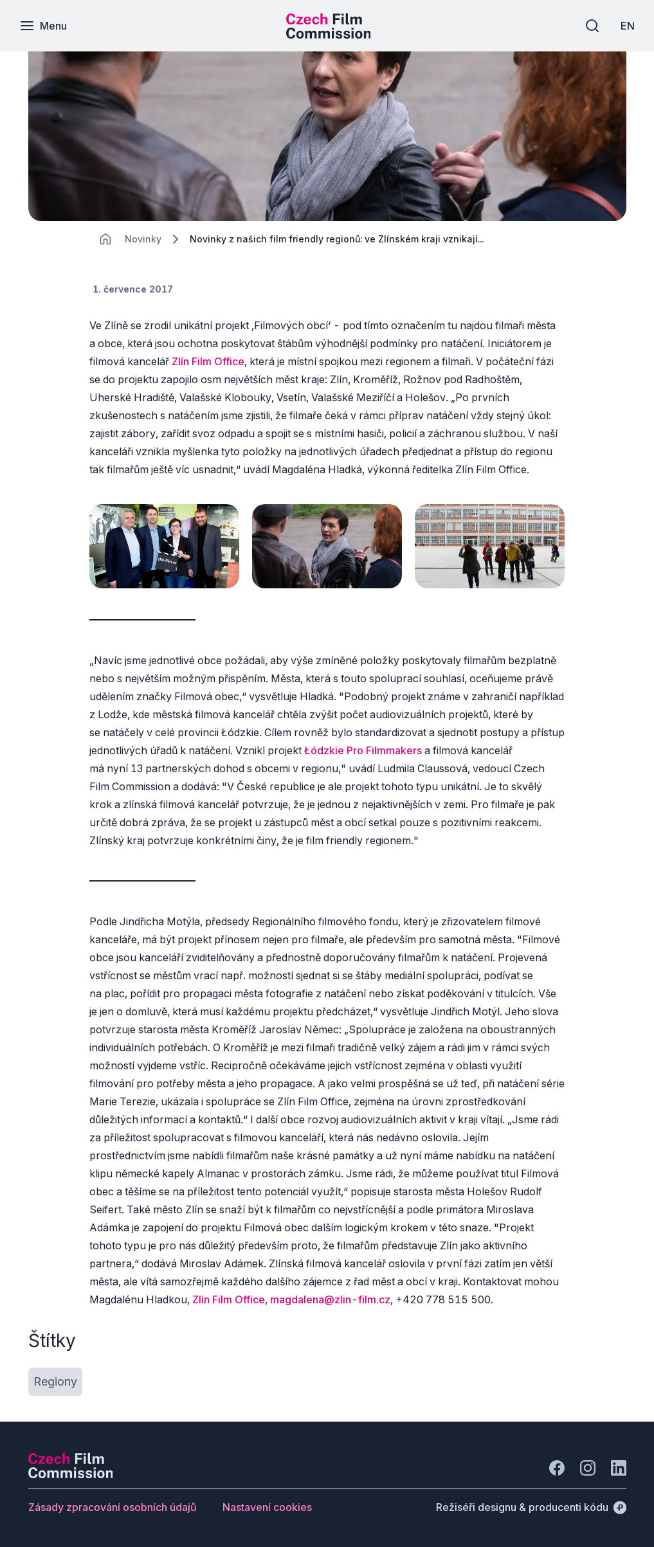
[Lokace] (143, 239)
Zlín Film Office (208, 361)
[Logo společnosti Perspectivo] (70, 1474)
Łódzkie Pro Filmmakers (363, 750)
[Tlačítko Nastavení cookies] (267, 1507)
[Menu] (43, 25)
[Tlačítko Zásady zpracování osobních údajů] (112, 1507)
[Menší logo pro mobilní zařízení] (328, 34)
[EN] (628, 25)
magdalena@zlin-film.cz (330, 1299)
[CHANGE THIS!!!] (105, 239)
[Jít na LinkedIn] (618, 1467)
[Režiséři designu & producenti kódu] (531, 1507)
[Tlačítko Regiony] (55, 1382)
